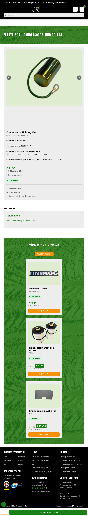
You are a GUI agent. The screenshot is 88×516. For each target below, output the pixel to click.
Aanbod (6, 464)
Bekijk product (44, 311)
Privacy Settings (3, 504)
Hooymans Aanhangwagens (42, 471)
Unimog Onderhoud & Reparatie (72, 464)
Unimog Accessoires (67, 468)
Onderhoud (21, 457)
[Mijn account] (75, 9)
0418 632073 (11, 2)
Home (6, 457)
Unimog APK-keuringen (68, 471)
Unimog (34, 464)
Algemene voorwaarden (64, 506)
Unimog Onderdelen (67, 457)
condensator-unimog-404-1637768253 (20, 220)
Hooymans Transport (40, 468)
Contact (20, 464)
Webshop (7, 460)
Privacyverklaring (78, 506)
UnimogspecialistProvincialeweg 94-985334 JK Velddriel (68, 485)
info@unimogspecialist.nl (30, 2)
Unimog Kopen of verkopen (70, 460)
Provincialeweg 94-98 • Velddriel (54, 2)
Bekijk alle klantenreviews (41, 491)
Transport (20, 460)
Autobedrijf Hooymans (40, 457)
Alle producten (44, 254)
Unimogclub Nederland (40, 460)
